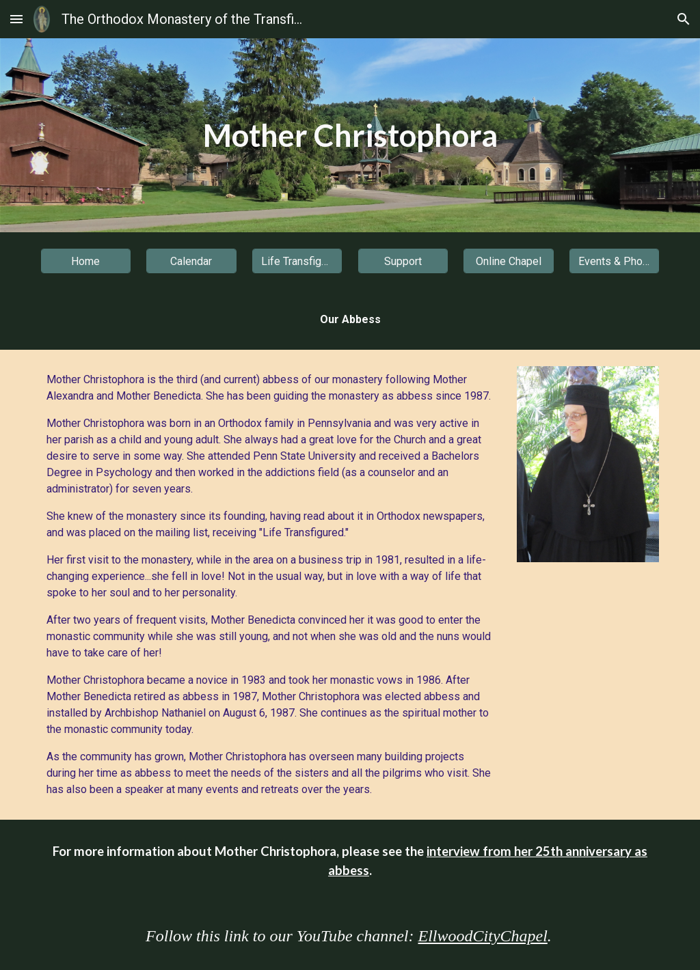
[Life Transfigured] (297, 261)
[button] (16, 19)
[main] (350, 136)
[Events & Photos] (614, 261)
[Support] (403, 261)
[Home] (86, 261)
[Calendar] (191, 261)
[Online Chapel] (508, 261)
